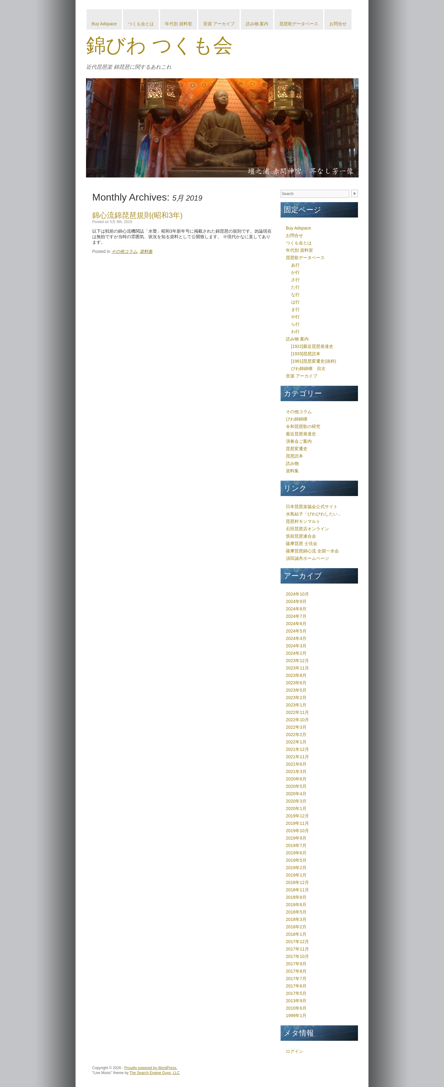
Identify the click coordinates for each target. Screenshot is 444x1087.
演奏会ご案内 (299, 441)
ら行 (295, 324)
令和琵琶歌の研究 (303, 426)
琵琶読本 (294, 456)
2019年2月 (296, 867)
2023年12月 (297, 660)
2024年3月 (296, 645)
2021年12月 (297, 749)
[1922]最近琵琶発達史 (312, 346)
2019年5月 (296, 860)
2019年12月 (297, 815)
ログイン (294, 1051)
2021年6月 (296, 764)
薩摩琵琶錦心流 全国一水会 (312, 550)
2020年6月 (296, 778)
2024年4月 (296, 638)
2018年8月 (296, 897)
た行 (295, 287)
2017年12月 (297, 941)
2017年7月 (296, 978)
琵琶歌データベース (298, 23)
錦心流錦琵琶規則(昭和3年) (137, 215)
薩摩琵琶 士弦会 (301, 543)
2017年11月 (297, 949)
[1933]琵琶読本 (305, 353)
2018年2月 (296, 926)
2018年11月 (297, 889)
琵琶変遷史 (296, 448)
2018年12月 (297, 882)
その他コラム (124, 251)
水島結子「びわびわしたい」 (314, 513)
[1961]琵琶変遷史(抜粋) (313, 361)
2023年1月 (296, 704)
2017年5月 (296, 993)
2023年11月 (297, 668)
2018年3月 (296, 919)
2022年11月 (297, 712)
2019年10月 (297, 830)
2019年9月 (296, 838)
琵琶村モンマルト (303, 521)
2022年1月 (296, 741)
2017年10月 (297, 956)
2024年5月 (296, 631)
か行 (295, 272)
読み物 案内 (257, 23)
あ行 (295, 265)
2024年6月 (296, 623)
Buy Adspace (104, 23)
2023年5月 (296, 690)
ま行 (295, 309)
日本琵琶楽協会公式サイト (312, 506)
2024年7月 (296, 616)
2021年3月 (296, 771)
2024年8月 (296, 608)
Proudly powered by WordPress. (150, 1068)
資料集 (146, 251)
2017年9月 (296, 963)
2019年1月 (296, 875)
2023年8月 (296, 675)
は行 (295, 301)
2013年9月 (296, 1000)
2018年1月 (296, 934)
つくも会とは (141, 23)
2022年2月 (296, 734)
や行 (295, 316)
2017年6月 (296, 985)
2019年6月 (296, 852)
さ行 (295, 279)
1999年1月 (296, 1015)
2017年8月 (296, 971)
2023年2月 (296, 697)
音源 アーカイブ (219, 23)
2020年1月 (296, 808)
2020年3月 (296, 801)
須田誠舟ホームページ (307, 558)
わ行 (295, 331)
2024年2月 (296, 653)
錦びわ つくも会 (159, 45)
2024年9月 (296, 601)
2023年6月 (296, 682)
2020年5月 (296, 786)
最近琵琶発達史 (301, 433)
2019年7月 (296, 845)
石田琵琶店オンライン (307, 528)
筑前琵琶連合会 (301, 536)
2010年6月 (296, 1008)
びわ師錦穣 (296, 419)
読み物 (292, 463)
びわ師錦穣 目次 (308, 368)
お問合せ (338, 23)
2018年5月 (296, 912)
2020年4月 (296, 793)
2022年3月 (296, 727)
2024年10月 (297, 594)
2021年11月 (297, 756)
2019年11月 (297, 823)
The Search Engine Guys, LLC (155, 1073)
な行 (295, 294)
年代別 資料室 (178, 23)
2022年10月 (297, 719)
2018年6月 (296, 904)
